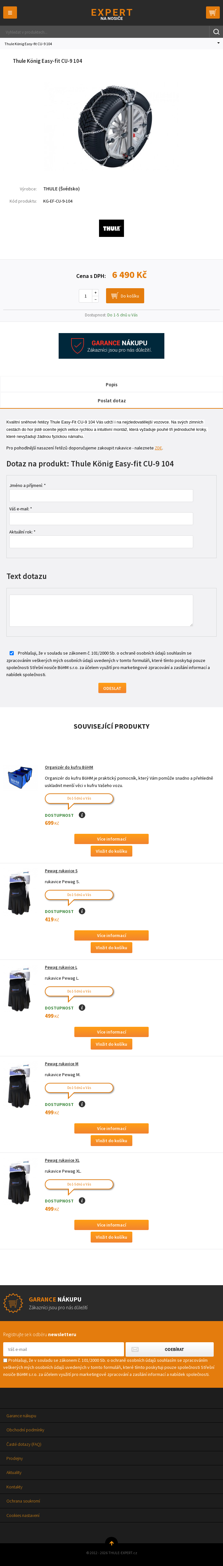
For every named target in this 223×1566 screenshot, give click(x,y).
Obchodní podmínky (25, 1430)
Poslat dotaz (112, 401)
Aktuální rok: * (22, 532)
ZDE (158, 448)
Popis (112, 384)
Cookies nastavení (22, 1515)
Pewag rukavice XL (62, 1160)
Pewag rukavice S (61, 871)
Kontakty (14, 1487)
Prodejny (14, 1458)
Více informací (111, 839)
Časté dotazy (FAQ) (23, 1444)
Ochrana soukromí (23, 1501)
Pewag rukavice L (61, 967)
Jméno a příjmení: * (27, 485)
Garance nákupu (21, 1416)
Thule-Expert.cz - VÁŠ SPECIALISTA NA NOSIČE (111, 14)
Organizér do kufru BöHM (69, 767)
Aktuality (13, 1472)
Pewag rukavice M (61, 1064)
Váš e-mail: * (20, 509)
